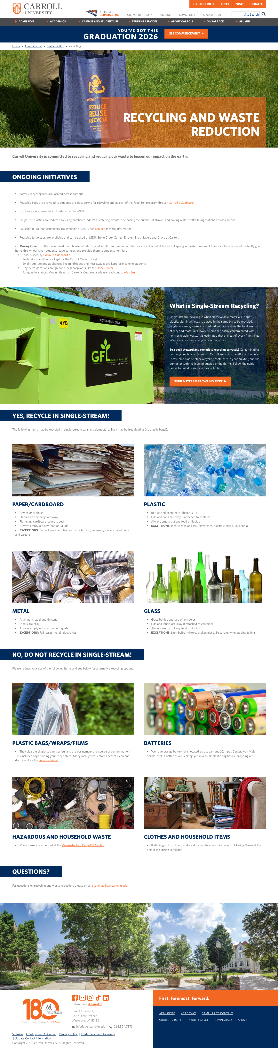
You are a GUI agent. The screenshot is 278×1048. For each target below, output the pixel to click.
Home (16, 46)
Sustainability (55, 46)
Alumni (244, 21)
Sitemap (17, 1034)
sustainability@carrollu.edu (109, 885)
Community (187, 14)
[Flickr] (82, 997)
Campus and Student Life (100, 21)
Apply (224, 4)
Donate (256, 4)
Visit (240, 4)
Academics (58, 21)
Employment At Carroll (41, 1034)
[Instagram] (90, 997)
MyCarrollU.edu (214, 14)
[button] (271, 1041)
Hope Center (105, 268)
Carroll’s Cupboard (181, 202)
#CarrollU (95, 1004)
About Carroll (182, 21)
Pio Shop (165, 14)
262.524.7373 (123, 1026)
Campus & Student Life (217, 1013)
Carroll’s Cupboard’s (56, 254)
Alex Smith (131, 272)
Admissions (167, 1013)
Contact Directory (138, 14)
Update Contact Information (33, 1038)
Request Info (203, 4)
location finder (48, 760)
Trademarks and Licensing (98, 1034)
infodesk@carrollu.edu (90, 1026)
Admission (26, 21)
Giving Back (215, 21)
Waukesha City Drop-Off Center (83, 845)
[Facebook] (75, 997)
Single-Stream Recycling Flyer (198, 381)
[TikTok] (98, 997)
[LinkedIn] (106, 997)
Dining (99, 228)
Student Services (144, 21)
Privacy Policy (68, 1034)
